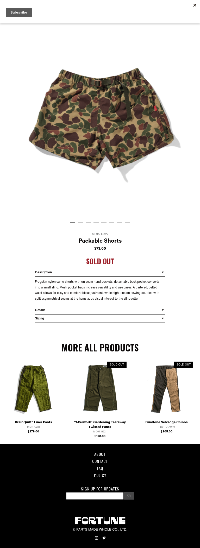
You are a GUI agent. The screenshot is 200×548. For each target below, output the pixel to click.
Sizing (39, 318)
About (100, 454)
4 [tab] (96, 222)
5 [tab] (104, 222)
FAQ (100, 468)
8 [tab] (127, 222)
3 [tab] (88, 222)
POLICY (100, 475)
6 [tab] (111, 222)
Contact (100, 461)
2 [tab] (80, 222)
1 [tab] (72, 222)
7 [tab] (119, 222)
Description (43, 272)
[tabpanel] (100, 119)
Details (40, 310)
